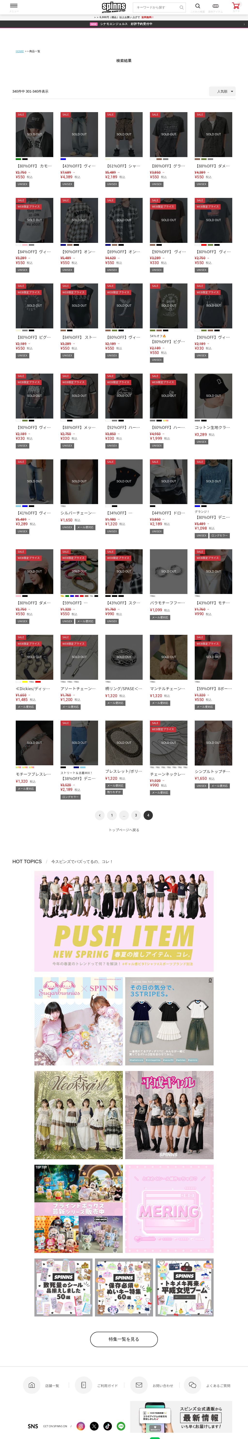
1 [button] (112, 815)
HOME (20, 51)
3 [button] (136, 815)
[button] (100, 815)
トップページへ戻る (124, 829)
